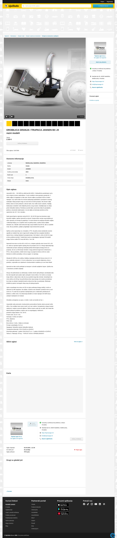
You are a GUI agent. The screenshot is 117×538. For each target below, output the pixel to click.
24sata (33, 504)
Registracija (110, 1)
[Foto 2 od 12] (14, 123)
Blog (7, 526)
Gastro (33, 520)
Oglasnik (7, 36)
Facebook (84, 504)
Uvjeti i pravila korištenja (12, 512)
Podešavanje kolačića (11, 518)
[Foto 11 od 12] (66, 123)
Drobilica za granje (94, 100)
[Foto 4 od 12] (26, 123)
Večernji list (34, 509)
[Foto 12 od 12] (71, 123)
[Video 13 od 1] (77, 123)
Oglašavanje (9, 509)
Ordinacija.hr (34, 528)
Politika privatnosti (10, 515)
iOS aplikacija (63, 505)
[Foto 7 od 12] (43, 123)
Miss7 (33, 518)
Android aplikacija (63, 509)
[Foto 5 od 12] (31, 123)
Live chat (112, 535)
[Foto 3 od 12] (20, 123)
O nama (8, 507)
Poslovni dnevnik (36, 507)
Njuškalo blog (104, 504)
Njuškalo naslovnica (11, 6)
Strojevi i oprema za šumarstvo (33, 36)
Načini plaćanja (10, 520)
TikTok (88, 504)
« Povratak (9, 491)
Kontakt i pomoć (10, 504)
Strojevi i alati (21, 36)
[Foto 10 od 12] (60, 123)
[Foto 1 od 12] (9, 123)
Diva (32, 526)
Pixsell (33, 523)
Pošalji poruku (22, 143)
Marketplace (13, 36)
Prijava (102, 1)
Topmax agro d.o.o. (16, 436)
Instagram (92, 504)
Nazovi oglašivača (47, 438)
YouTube (96, 504)
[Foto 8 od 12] (49, 123)
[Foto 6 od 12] (37, 123)
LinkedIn (100, 504)
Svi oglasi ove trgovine (17, 438)
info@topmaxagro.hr (47, 435)
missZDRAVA (35, 515)
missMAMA (34, 512)
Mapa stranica (9, 523)
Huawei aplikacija (63, 513)
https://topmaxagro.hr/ (48, 433)
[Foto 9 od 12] (54, 123)
